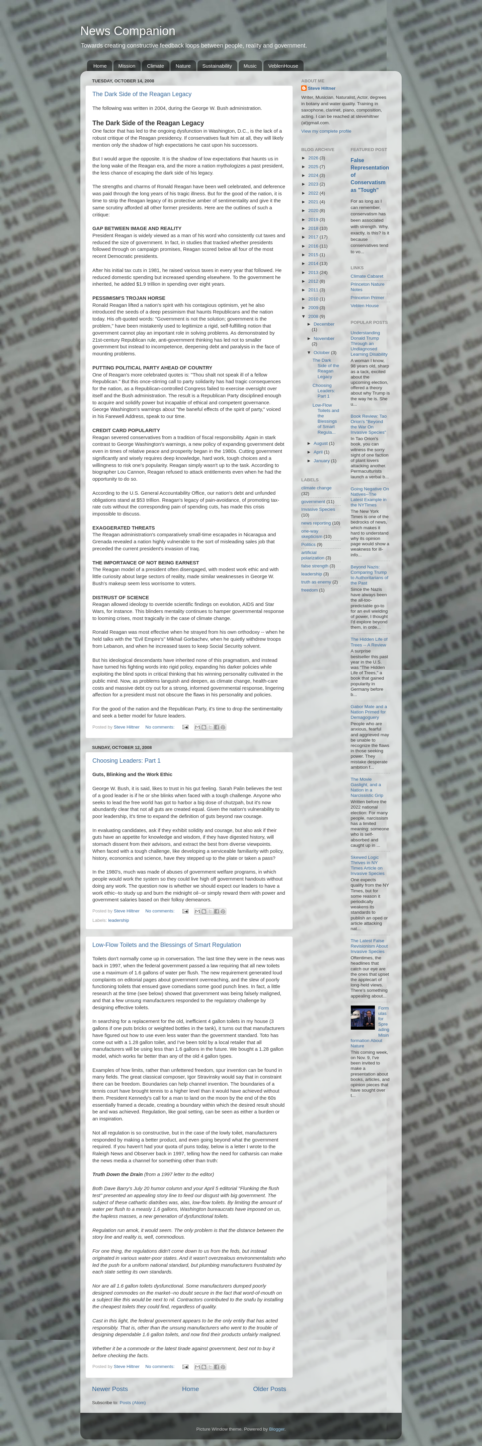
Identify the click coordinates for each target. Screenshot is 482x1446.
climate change (316, 487)
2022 (314, 193)
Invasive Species (318, 509)
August (321, 443)
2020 (314, 210)
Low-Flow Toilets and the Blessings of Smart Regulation (166, 945)
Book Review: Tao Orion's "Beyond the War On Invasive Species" (369, 424)
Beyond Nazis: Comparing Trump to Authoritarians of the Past (370, 575)
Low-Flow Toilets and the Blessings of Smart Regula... (326, 419)
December (324, 324)
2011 (314, 289)
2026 (314, 157)
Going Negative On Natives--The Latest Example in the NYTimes (370, 497)
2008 (314, 316)
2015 (314, 254)
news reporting (316, 523)
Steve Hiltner (322, 88)
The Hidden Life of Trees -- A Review (369, 642)
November (324, 338)
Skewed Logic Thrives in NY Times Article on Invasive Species (368, 865)
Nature (183, 66)
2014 (314, 263)
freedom (309, 590)
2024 (314, 175)
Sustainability (217, 66)
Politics (308, 544)
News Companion (127, 31)
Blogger (277, 1429)
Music (250, 66)
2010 (314, 298)
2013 (314, 272)
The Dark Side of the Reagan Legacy (141, 94)
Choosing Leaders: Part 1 (126, 760)
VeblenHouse (283, 66)
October (322, 352)
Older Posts (269, 1388)
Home (100, 66)
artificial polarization (312, 555)
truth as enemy (316, 581)
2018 (314, 228)
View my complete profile (326, 131)
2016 (314, 246)
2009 (314, 307)
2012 (314, 281)
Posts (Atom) (133, 1402)
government (313, 501)
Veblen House (365, 305)
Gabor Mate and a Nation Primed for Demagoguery (369, 712)
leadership (118, 920)
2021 (314, 201)
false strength (314, 565)
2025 (314, 166)
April (319, 452)
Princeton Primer (368, 297)
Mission (127, 66)
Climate (155, 66)
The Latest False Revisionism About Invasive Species (369, 946)
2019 (314, 219)
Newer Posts (110, 1388)
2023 (314, 184)
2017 (314, 236)
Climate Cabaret (367, 276)
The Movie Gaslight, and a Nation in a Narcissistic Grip (367, 787)
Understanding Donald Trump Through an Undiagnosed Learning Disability (369, 343)
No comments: (160, 727)
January (322, 460)
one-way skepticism (311, 534)
